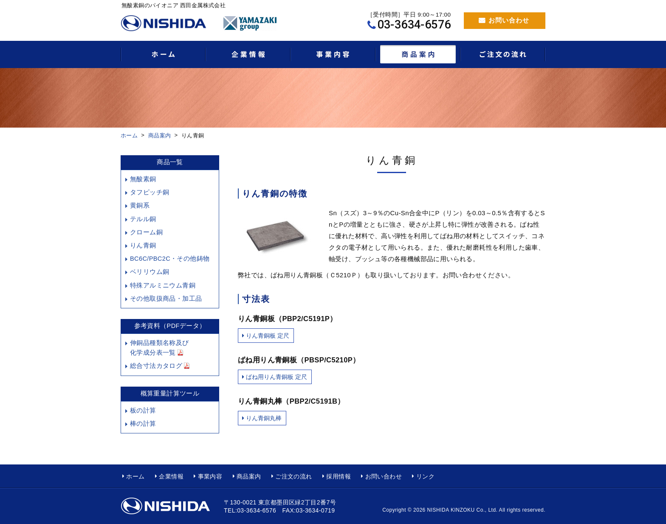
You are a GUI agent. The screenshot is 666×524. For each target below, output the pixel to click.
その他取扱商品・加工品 (166, 298)
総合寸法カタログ (160, 365)
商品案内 (159, 135)
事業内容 (210, 476)
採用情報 (338, 476)
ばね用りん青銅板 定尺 (276, 376)
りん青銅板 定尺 (267, 335)
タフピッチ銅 (149, 192)
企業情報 (171, 476)
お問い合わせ (508, 20)
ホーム (129, 135)
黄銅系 (140, 205)
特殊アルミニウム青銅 (162, 285)
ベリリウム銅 (149, 271)
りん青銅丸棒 (264, 418)
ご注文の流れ (293, 476)
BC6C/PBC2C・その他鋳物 (169, 258)
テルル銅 (143, 219)
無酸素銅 (143, 179)
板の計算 (143, 410)
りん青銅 (143, 245)
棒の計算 (143, 423)
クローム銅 (146, 232)
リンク (425, 476)
